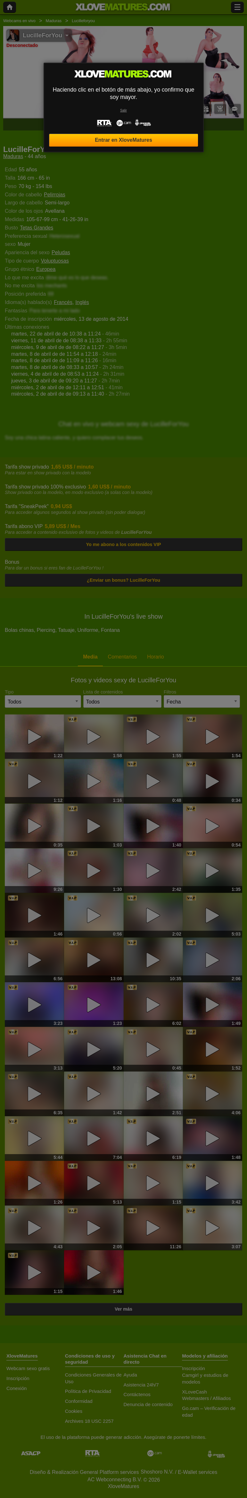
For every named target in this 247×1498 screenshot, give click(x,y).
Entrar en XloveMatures (123, 140)
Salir (123, 110)
